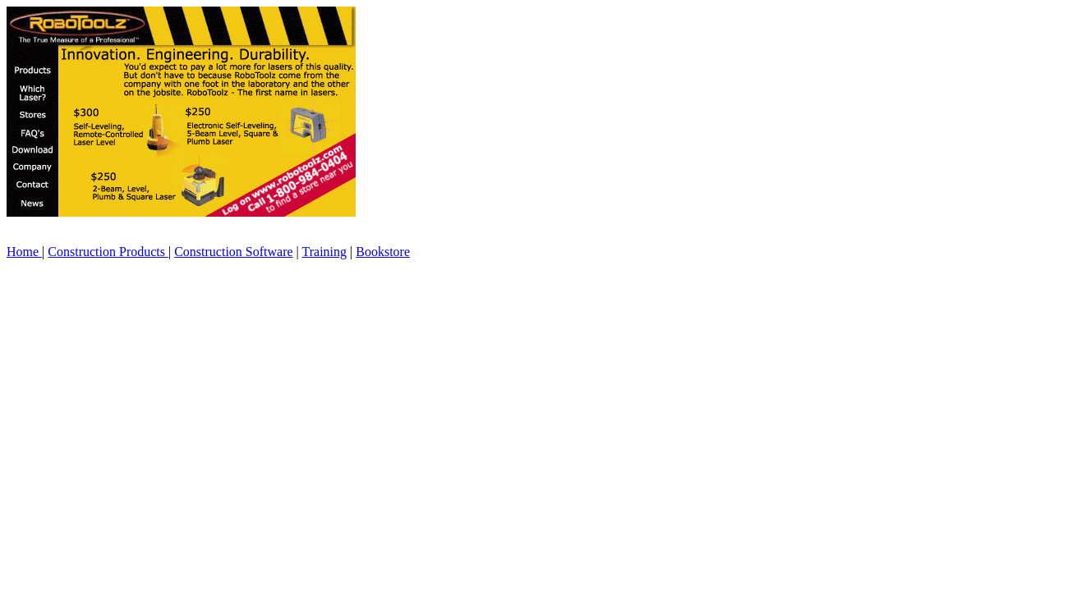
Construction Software (233, 252)
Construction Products (108, 252)
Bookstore (383, 252)
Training (324, 252)
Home (24, 252)
